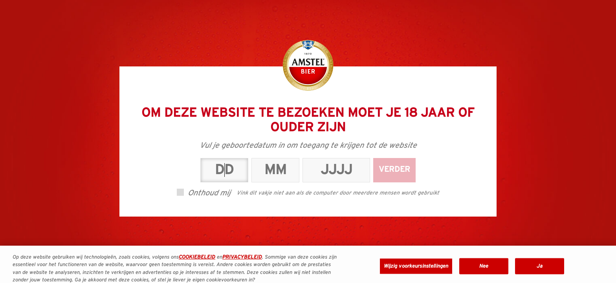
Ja (540, 271)
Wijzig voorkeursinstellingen (416, 271)
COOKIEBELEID (197, 262)
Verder (394, 169)
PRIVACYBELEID (242, 262)
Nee (483, 271)
